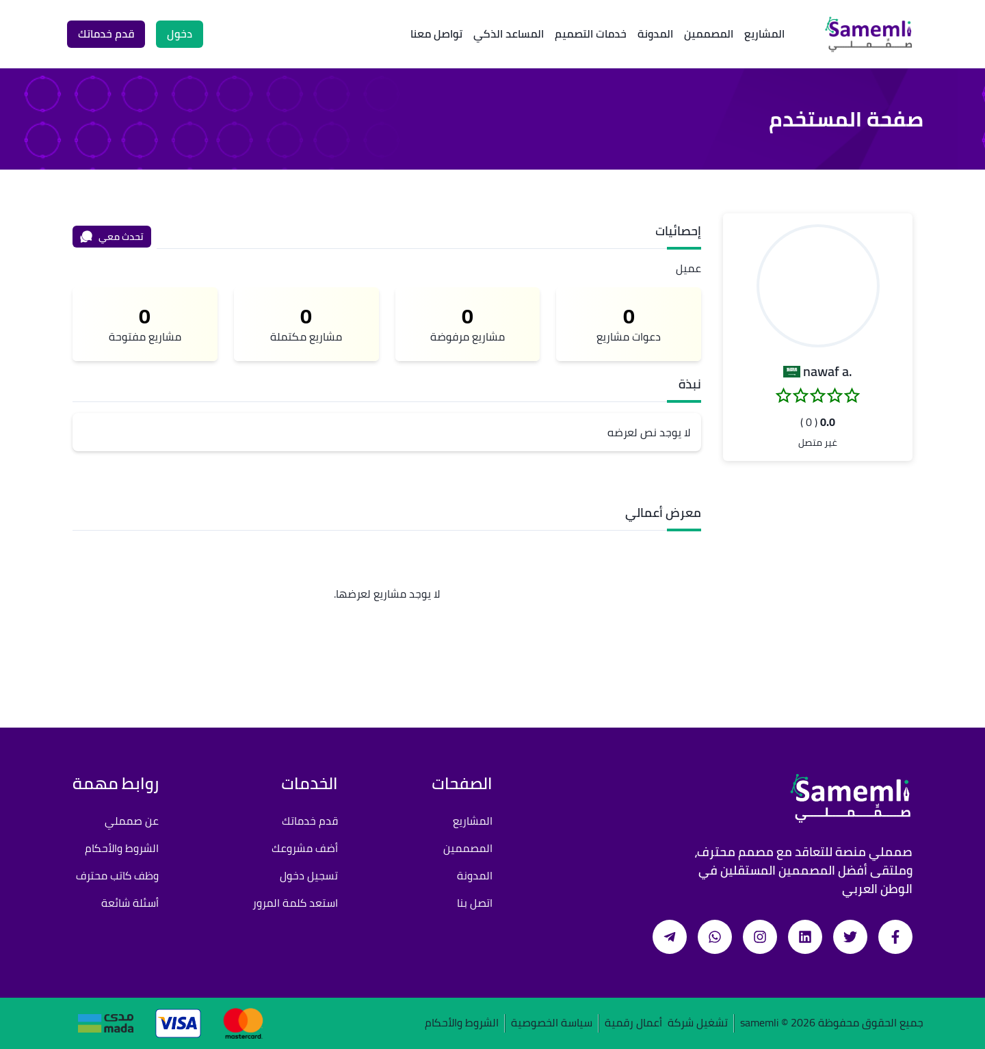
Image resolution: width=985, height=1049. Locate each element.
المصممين (708, 33)
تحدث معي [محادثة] (111, 236)
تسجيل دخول (309, 875)
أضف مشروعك (305, 848)
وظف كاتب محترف (117, 875)
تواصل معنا (436, 33)
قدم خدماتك (310, 820)
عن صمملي (132, 820)
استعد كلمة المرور (295, 902)
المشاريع (764, 33)
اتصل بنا (474, 902)
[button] (818, 285)
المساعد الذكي (508, 33)
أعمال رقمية (633, 1023)
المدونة (655, 33)
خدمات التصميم (591, 33)
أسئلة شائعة (130, 902)
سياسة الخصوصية (551, 1023)
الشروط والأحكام (122, 848)
